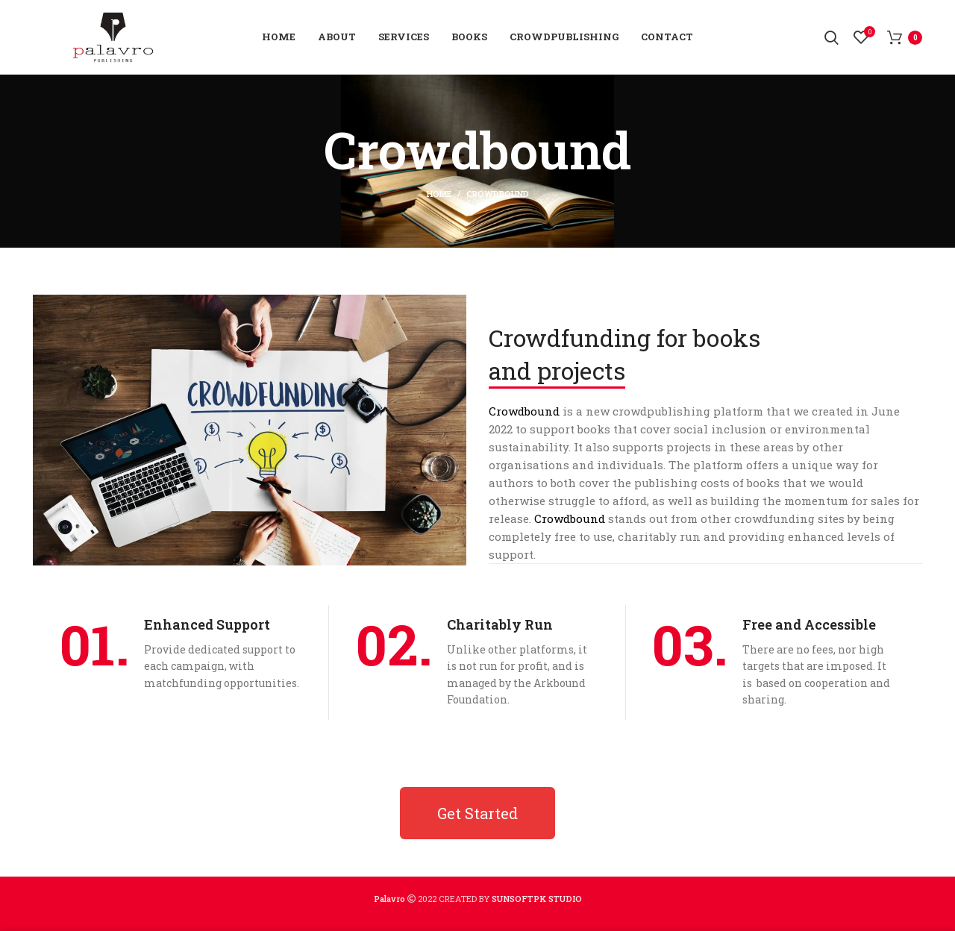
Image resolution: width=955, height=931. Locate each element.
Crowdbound (524, 411)
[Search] (831, 37)
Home (439, 193)
